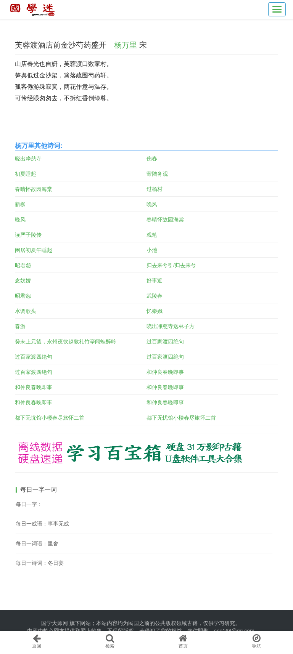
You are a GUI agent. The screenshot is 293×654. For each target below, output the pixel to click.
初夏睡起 (25, 174)
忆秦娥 (154, 311)
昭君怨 (23, 265)
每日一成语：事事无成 (42, 524)
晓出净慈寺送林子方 (170, 326)
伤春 (151, 158)
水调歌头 (25, 311)
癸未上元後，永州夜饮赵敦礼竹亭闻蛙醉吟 (65, 341)
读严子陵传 (28, 235)
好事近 (154, 280)
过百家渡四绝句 (165, 341)
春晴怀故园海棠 (33, 189)
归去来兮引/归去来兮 (171, 265)
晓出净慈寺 (28, 158)
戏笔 (151, 235)
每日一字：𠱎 (29, 504)
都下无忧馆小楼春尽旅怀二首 (49, 418)
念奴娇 (23, 280)
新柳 (20, 204)
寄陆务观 (157, 174)
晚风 (151, 204)
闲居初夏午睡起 (33, 250)
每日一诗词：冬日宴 (40, 563)
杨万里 (125, 45)
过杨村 (154, 189)
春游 (20, 326)
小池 (151, 250)
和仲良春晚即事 (165, 372)
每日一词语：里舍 (37, 543)
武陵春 (154, 296)
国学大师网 (54, 623)
